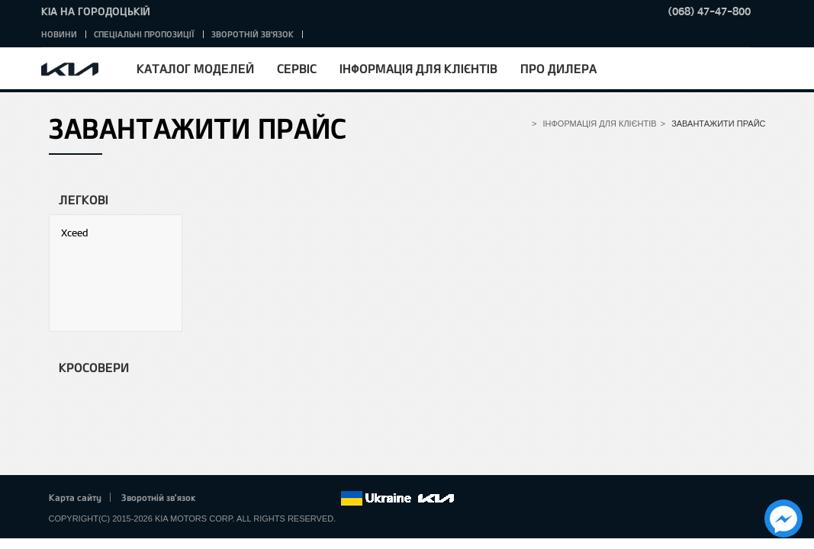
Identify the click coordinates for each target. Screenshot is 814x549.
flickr (328, 499)
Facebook (223, 499)
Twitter (244, 499)
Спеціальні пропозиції (144, 34)
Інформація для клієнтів (418, 68)
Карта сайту (75, 497)
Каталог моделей (195, 68)
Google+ (265, 499)
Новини (59, 34)
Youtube (286, 499)
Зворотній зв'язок (252, 34)
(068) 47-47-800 (709, 11)
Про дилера (558, 68)
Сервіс (297, 68)
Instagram (307, 499)
